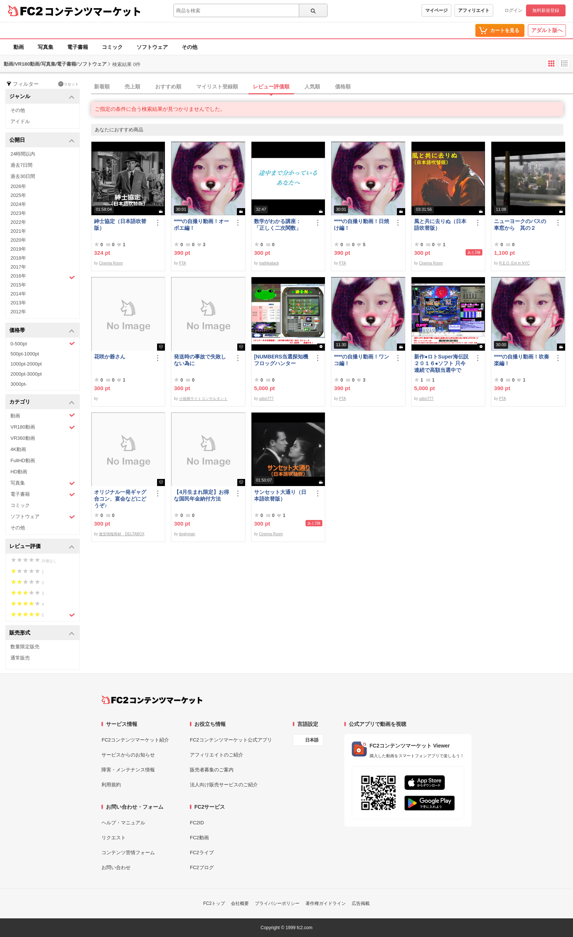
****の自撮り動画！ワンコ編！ (361, 360)
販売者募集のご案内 (212, 770)
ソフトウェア (152, 47)
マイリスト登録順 (217, 87)
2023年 (18, 213)
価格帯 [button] (42, 330)
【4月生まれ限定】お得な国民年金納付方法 (201, 495)
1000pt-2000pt (26, 364)
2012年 (18, 311)
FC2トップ (214, 903)
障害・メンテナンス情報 (128, 770)
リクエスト (113, 837)
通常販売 (20, 658)
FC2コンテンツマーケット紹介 (135, 740)
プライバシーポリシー (277, 903)
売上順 (132, 87)
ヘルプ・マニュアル (123, 822)
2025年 (18, 195)
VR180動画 (42, 427)
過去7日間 (21, 165)
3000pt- (18, 384)
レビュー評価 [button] (42, 546)
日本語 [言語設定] (312, 740)
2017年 (18, 267)
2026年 (18, 186)
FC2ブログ (202, 867)
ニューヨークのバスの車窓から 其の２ (520, 224)
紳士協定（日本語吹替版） (120, 224)
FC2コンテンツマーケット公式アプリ (231, 740)
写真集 (45, 47)
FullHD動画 (22, 460)
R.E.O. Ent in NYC (514, 263)
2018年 (18, 258)
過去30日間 (22, 176)
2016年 (42, 277)
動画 (18, 47)
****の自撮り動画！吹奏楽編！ (521, 360)
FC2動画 (199, 837)
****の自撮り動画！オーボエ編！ (201, 224)
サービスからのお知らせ (128, 755)
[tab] (332, 86)
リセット (68, 84)
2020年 (18, 240)
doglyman (187, 534)
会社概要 (240, 903)
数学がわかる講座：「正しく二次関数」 (277, 224)
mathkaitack (269, 263)
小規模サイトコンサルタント (203, 399)
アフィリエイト (473, 10)
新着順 (102, 87)
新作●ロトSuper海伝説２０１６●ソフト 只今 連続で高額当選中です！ (442, 363)
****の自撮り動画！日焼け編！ (361, 224)
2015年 (18, 285)
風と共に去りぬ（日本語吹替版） (440, 224)
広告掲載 (361, 903)
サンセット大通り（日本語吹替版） (280, 495)
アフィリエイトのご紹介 (216, 755)
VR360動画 (22, 438)
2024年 (18, 204)
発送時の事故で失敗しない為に (200, 360)
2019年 (18, 249)
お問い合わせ (116, 867)
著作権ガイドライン (326, 903)
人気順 (312, 87)
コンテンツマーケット (92, 11)
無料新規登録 (545, 10)
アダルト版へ (547, 30)
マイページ (436, 10)
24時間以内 (22, 154)
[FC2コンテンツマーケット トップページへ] (152, 700)
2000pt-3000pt (26, 374)
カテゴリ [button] (42, 402)
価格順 (343, 87)
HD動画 (18, 471)
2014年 (18, 294)
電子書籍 (77, 47)
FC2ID (197, 822)
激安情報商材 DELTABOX (121, 534)
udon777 (266, 399)
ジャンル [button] (42, 96)
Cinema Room (111, 263)
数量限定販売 (25, 646)
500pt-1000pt (24, 354)
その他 (189, 47)
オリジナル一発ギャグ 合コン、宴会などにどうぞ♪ (122, 498)
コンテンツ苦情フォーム (128, 852)
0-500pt (42, 344)
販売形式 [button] (42, 633)
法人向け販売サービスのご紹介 (224, 784)
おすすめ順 (168, 87)
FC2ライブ (202, 852)
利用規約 (111, 784)
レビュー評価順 (271, 87)
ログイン (513, 10)
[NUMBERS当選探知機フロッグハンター (281, 360)
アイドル (20, 121)
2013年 (18, 302)
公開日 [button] (42, 140)
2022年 (18, 222)
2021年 (18, 231)
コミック (112, 47)
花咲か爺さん (109, 357)
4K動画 (18, 449)
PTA (182, 263)
